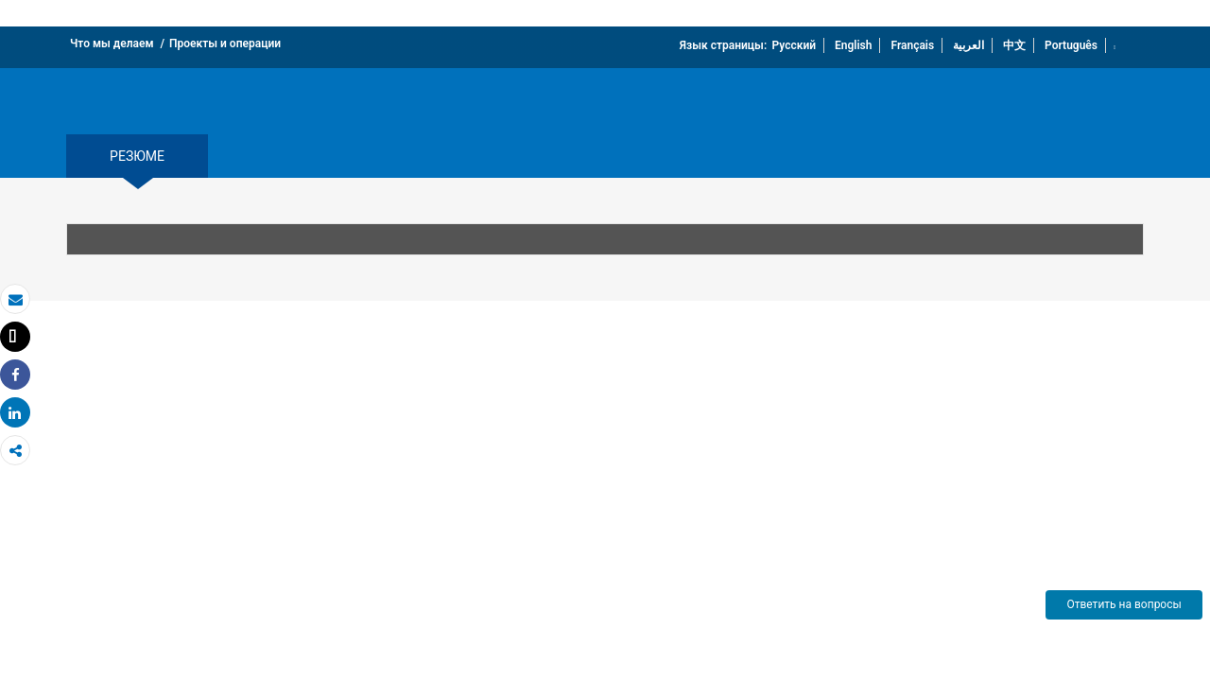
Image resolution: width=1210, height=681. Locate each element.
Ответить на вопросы (1123, 604)
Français (912, 45)
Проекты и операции (225, 43)
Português (1071, 45)
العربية (968, 45)
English (853, 45)
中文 (1014, 45)
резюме (137, 156)
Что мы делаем (112, 43)
